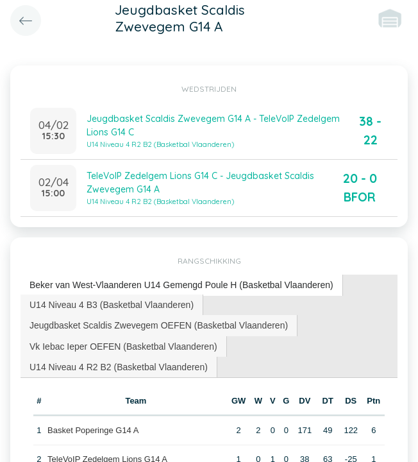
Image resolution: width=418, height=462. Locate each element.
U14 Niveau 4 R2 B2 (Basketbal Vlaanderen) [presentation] (118, 367)
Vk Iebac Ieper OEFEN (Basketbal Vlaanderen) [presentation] (123, 346)
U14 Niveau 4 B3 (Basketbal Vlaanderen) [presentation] (111, 305)
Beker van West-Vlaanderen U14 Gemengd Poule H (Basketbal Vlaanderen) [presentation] (181, 285)
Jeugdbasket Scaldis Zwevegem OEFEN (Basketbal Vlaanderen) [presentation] (158, 325)
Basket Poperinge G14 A (92, 430)
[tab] (182, 285)
